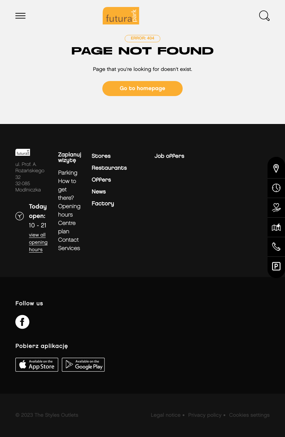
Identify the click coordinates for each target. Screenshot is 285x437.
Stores (101, 156)
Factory (103, 203)
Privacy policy (204, 415)
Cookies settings (249, 415)
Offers (101, 180)
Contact (68, 240)
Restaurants (109, 168)
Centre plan (66, 227)
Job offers (169, 156)
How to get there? (67, 190)
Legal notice (166, 415)
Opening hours (69, 211)
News (98, 192)
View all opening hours (38, 242)
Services (69, 248)
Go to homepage (142, 88)
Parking (67, 173)
